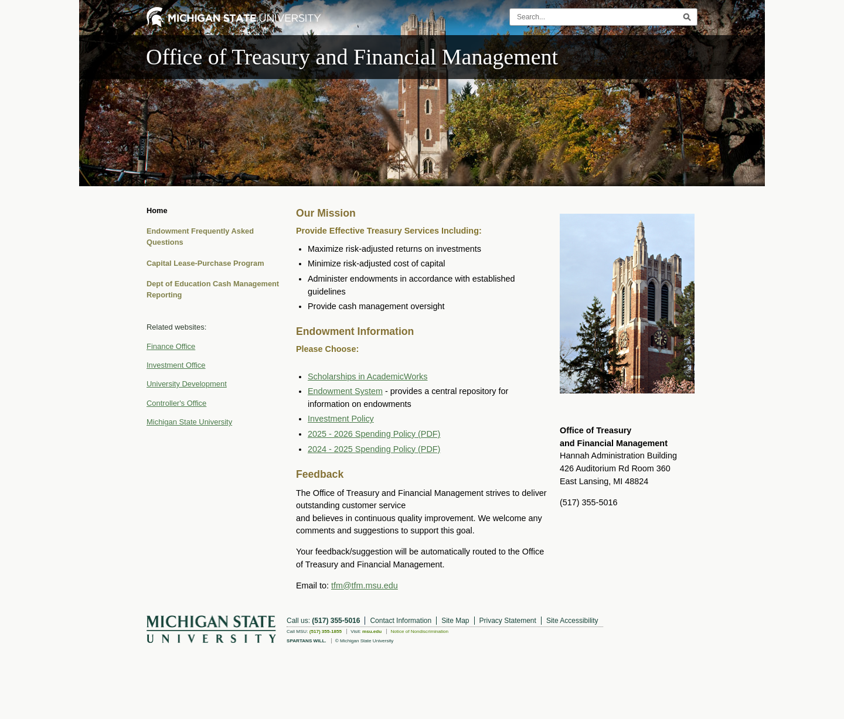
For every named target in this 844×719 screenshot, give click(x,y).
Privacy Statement (507, 621)
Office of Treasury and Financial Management (352, 56)
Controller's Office (176, 403)
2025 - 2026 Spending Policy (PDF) (374, 434)
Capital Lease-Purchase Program (205, 263)
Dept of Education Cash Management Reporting (213, 289)
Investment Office (176, 365)
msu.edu (372, 631)
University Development (187, 383)
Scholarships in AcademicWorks (367, 376)
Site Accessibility (572, 621)
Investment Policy (341, 418)
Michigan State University (189, 421)
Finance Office (171, 346)
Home (157, 210)
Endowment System (345, 391)
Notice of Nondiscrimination (419, 631)
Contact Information (400, 621)
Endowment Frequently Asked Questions (200, 236)
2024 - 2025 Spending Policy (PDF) (374, 449)
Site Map (455, 621)
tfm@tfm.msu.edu (364, 585)
